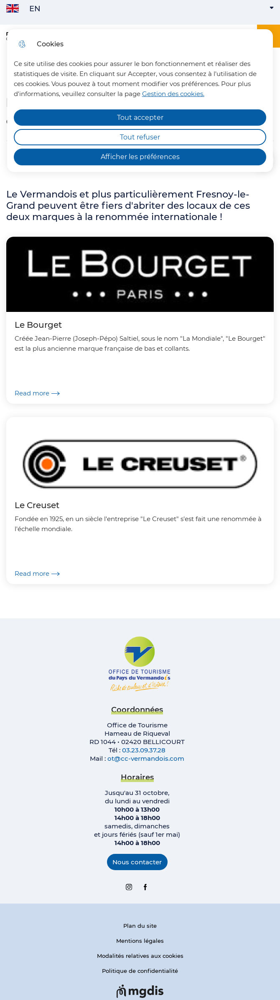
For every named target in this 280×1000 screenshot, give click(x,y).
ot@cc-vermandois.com (145, 758)
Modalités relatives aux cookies (140, 955)
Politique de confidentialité (140, 970)
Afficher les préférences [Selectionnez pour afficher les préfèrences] (140, 157)
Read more (37, 393)
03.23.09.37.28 (143, 750)
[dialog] (140, 100)
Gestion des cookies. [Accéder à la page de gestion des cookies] (173, 94)
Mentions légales (140, 940)
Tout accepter (140, 118)
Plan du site (140, 925)
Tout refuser (140, 137)
